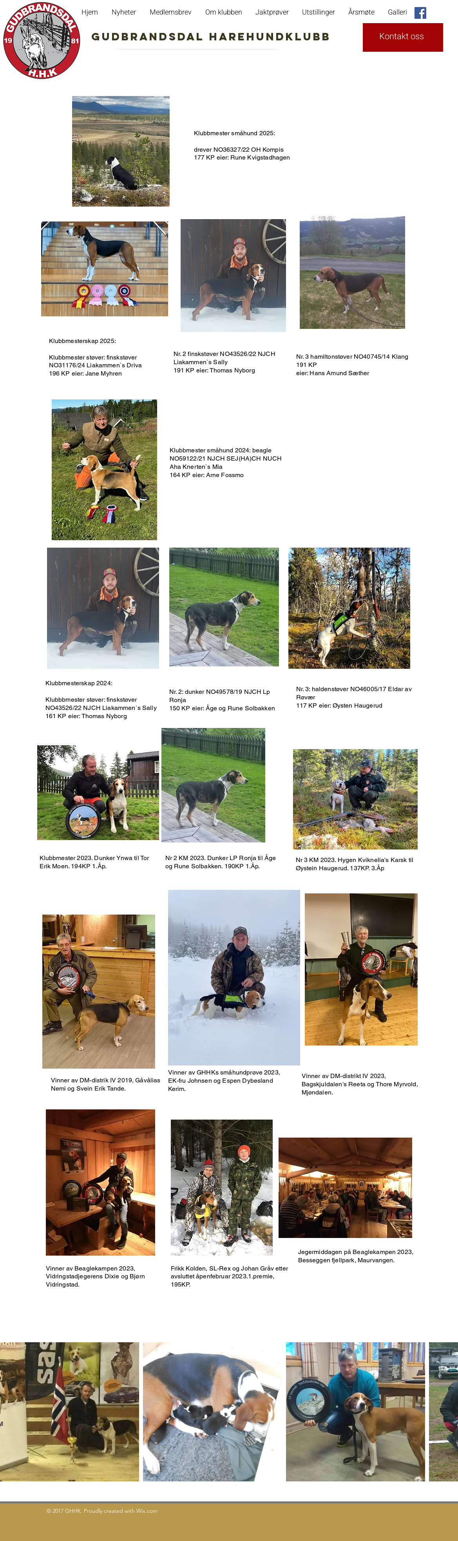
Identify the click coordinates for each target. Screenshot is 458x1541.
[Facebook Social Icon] (420, 13)
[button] (362, 12)
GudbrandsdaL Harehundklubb (176, 36)
